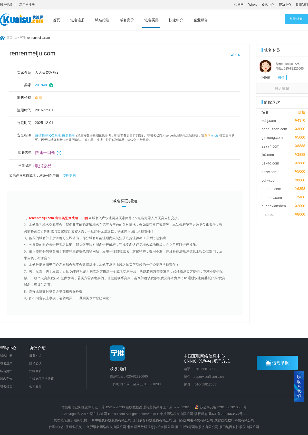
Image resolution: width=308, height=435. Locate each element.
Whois (252, 4)
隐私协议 (35, 363)
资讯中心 (268, 4)
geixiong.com (272, 138)
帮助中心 (285, 4)
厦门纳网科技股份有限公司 (239, 427)
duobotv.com (272, 198)
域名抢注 (102, 20)
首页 (56, 20)
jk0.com (268, 155)
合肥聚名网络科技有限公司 (106, 427)
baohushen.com (274, 129)
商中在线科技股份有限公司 (111, 420)
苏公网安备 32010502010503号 (220, 407)
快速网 (239, 4)
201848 (41, 85)
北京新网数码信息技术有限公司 (150, 427)
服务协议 (35, 355)
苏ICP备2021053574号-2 (227, 414)
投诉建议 (282, 88)
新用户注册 (27, 4)
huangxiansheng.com (276, 206)
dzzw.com (269, 172)
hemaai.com (271, 189)
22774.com (270, 146)
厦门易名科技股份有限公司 (153, 420)
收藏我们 (302, 4)
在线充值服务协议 (41, 379)
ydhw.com (269, 180)
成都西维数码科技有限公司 (234, 420)
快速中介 (176, 20)
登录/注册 (296, 19)
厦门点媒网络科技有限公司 (193, 420)
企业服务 (201, 20)
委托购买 (69, 175)
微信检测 (41, 135)
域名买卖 (151, 20)
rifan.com (269, 214)
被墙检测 (68, 135)
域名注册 (77, 20)
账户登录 (6, 4)
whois (235, 55)
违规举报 (277, 362)
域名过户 (6, 363)
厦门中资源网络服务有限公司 (196, 427)
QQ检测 (55, 135)
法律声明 (35, 371)
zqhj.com (269, 121)
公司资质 (35, 386)
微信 (281, 77)
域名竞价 (127, 20)
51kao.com (270, 163)
